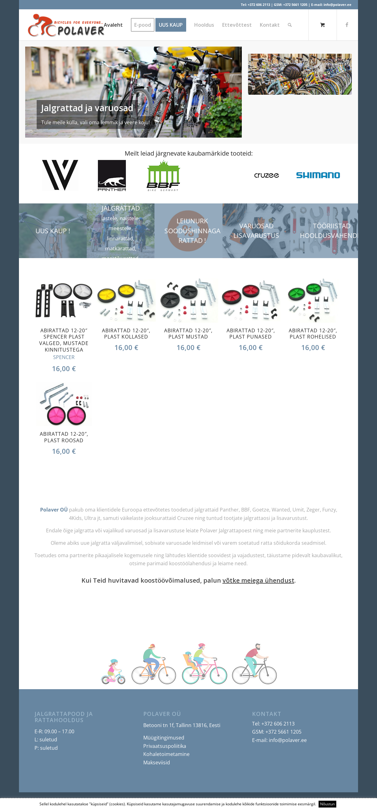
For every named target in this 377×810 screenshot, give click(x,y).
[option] (60, 175)
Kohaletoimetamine (166, 754)
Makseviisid (156, 762)
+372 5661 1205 (295, 4)
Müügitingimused (163, 737)
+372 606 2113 (259, 4)
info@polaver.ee (338, 4)
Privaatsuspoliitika (164, 746)
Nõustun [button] (327, 804)
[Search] (290, 24)
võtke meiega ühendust (258, 580)
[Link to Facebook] (347, 24)
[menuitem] (113, 24)
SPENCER (64, 357)
